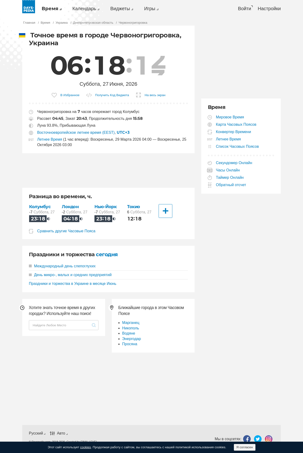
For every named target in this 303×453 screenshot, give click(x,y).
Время (50, 8)
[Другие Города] (165, 211)
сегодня (107, 254)
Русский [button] (36, 433)
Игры (149, 8)
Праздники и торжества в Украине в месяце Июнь (72, 284)
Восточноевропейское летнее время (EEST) (76, 132)
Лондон (70, 206)
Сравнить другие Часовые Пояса (66, 231)
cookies (85, 447)
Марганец (130, 323)
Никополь (130, 328)
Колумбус (40, 206)
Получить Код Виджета (112, 95)
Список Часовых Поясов (237, 146)
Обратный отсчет (231, 185)
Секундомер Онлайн (234, 163)
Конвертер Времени (233, 132)
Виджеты (120, 8)
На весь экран (155, 95)
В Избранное (70, 95)
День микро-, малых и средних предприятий (70, 275)
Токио (133, 206)
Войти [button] (244, 8)
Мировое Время (230, 117)
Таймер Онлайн (230, 177)
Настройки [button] (269, 8)
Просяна (129, 344)
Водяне (128, 333)
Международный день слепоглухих (62, 266)
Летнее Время (49, 139)
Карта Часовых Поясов (236, 124)
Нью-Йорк (105, 206)
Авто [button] (61, 433)
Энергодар (131, 339)
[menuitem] (50, 8)
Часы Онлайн (228, 170)
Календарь (84, 8)
